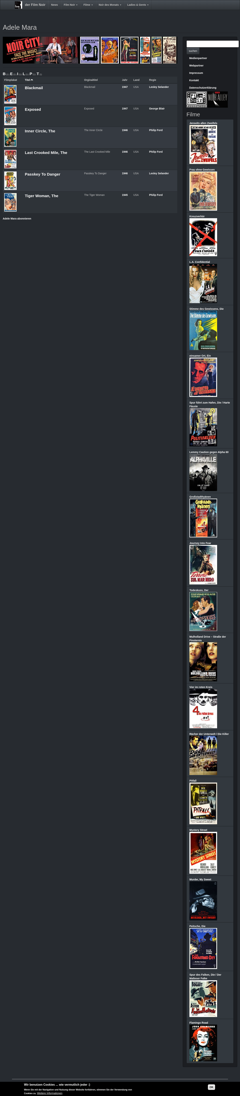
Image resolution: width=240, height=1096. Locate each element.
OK (211, 1087)
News (54, 4)
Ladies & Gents (138, 4)
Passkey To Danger (42, 174)
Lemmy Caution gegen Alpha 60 (209, 452)
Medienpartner (198, 58)
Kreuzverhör (197, 216)
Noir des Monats (110, 4)
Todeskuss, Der (198, 590)
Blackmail (34, 88)
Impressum (196, 72)
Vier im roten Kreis (200, 687)
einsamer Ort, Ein (200, 355)
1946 (125, 130)
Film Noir (71, 4)
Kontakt (194, 80)
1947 (125, 86)
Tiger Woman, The (41, 196)
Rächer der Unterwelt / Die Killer (209, 734)
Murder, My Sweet (200, 879)
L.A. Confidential (199, 261)
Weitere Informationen (49, 1093)
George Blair (157, 108)
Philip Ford (156, 130)
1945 (125, 194)
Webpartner (196, 65)
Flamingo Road (198, 1022)
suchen (193, 50)
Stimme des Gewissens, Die (206, 308)
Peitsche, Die (197, 926)
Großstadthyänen (200, 496)
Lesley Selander (159, 86)
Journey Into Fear (200, 543)
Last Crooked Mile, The (46, 152)
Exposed (33, 109)
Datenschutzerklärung (202, 87)
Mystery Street (198, 830)
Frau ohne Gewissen (202, 169)
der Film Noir (35, 5)
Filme (88, 4)
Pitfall (192, 780)
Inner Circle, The (40, 131)
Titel (29, 79)
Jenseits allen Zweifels (203, 123)
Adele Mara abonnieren (17, 218)
